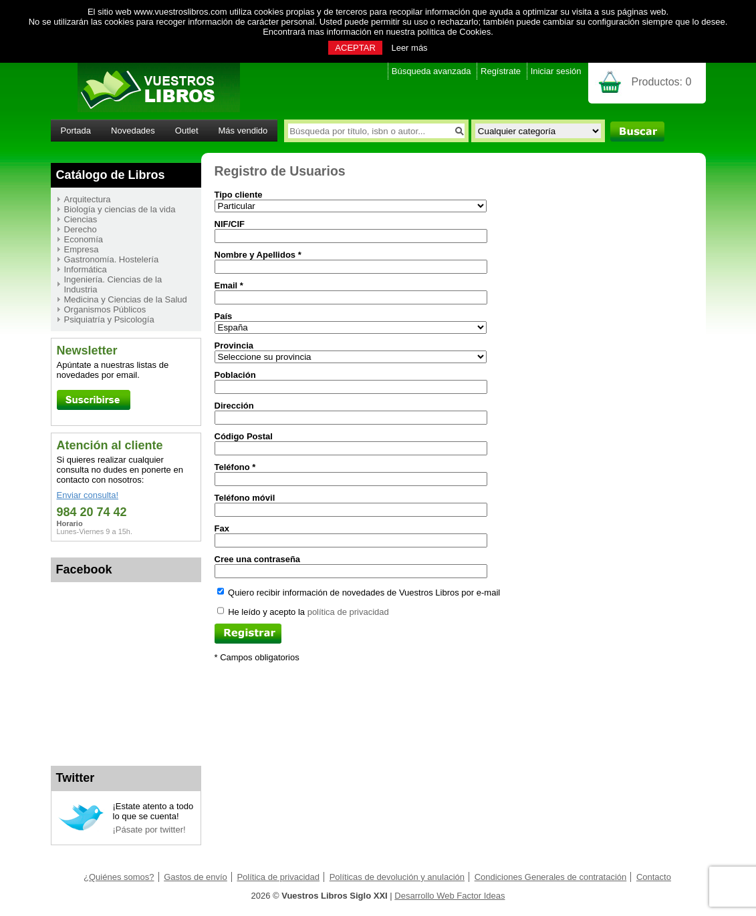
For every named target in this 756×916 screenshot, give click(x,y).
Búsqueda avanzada (431, 71)
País (224, 316)
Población (235, 375)
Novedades (133, 131)
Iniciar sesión (556, 71)
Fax (222, 528)
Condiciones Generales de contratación (551, 877)
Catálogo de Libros (110, 175)
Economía (84, 239)
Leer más (409, 48)
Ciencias (81, 219)
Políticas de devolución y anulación (397, 877)
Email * (229, 285)
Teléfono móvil (245, 498)
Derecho (80, 229)
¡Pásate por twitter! (149, 830)
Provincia (234, 345)
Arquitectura (87, 199)
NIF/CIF (230, 224)
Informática (85, 269)
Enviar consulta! (88, 495)
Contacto (653, 877)
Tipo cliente (239, 195)
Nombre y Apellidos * (258, 255)
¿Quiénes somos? (119, 877)
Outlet (187, 131)
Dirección (234, 406)
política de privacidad (348, 612)
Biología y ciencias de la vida (120, 209)
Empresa (81, 249)
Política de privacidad (278, 877)
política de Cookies (454, 32)
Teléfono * (235, 467)
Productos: (662, 81)
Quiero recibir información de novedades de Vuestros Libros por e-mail (359, 593)
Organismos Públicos (105, 309)
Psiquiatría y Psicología (109, 319)
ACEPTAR (355, 48)
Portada (76, 131)
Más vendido (243, 131)
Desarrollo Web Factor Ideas (449, 896)
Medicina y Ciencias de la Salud (125, 299)
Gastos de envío (195, 877)
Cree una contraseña (258, 559)
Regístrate (501, 71)
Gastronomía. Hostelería (111, 259)
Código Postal (244, 436)
